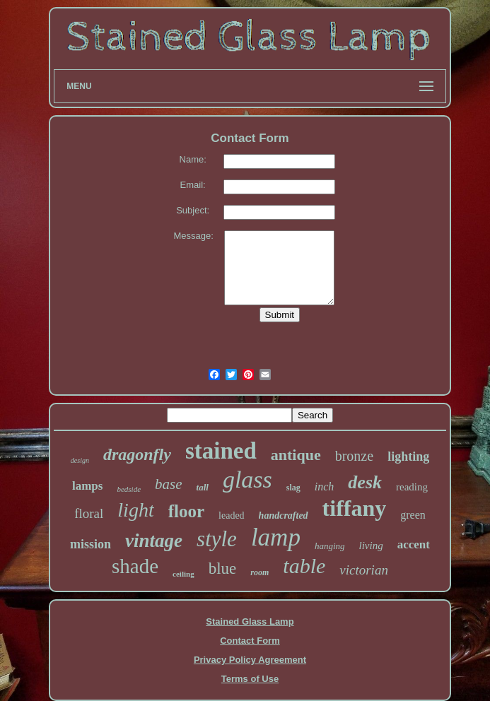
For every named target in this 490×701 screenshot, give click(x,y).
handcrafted (283, 515)
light (135, 510)
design (80, 460)
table (304, 565)
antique (296, 455)
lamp (276, 537)
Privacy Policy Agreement (250, 659)
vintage (153, 540)
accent (413, 544)
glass (247, 479)
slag (293, 488)
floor (186, 511)
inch (324, 487)
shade (135, 566)
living (371, 545)
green (413, 515)
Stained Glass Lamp (249, 621)
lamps (87, 486)
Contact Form (250, 640)
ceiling (183, 574)
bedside (129, 489)
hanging (330, 546)
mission (90, 544)
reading (412, 487)
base (168, 484)
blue (223, 568)
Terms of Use (250, 678)
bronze (354, 456)
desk (365, 482)
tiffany (354, 508)
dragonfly (137, 454)
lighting (408, 456)
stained (221, 451)
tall (203, 487)
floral (88, 513)
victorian (363, 569)
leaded (231, 515)
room (259, 572)
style (217, 538)
